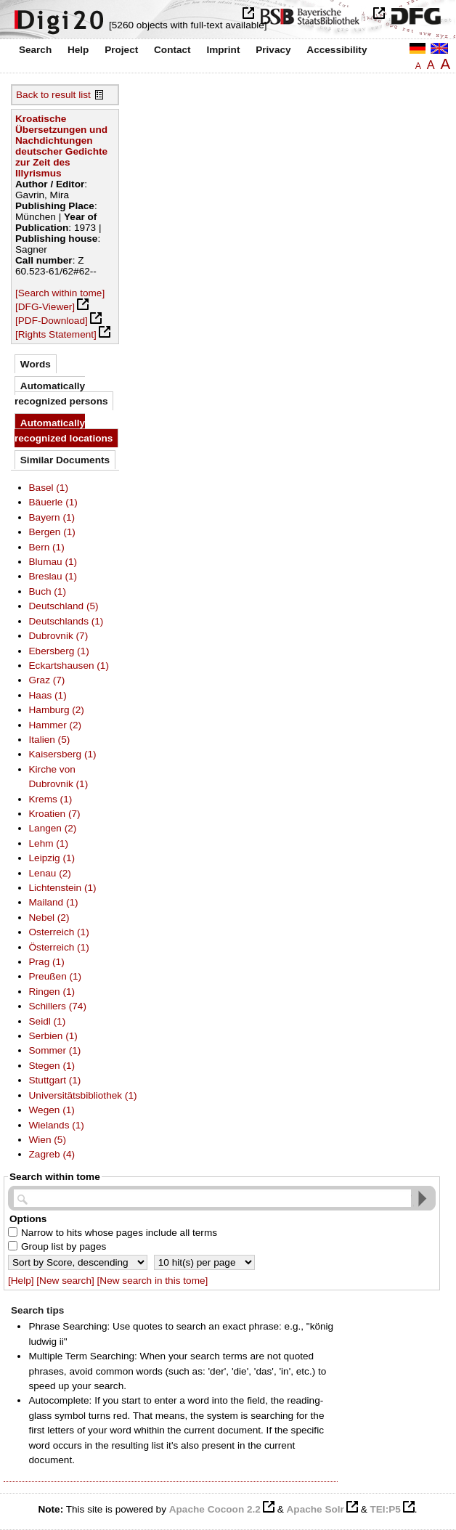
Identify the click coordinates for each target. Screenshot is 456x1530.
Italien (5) (49, 739)
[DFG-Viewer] (45, 306)
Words (35, 364)
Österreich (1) (59, 947)
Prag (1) (47, 961)
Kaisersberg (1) (63, 754)
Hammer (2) (55, 725)
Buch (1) (47, 591)
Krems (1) (51, 799)
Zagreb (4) (52, 1154)
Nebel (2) (49, 917)
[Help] (21, 1280)
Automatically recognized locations (64, 430)
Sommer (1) (55, 1050)
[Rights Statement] (56, 334)
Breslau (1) (53, 576)
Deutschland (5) (64, 606)
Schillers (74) (57, 1006)
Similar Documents (65, 460)
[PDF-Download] (51, 320)
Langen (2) (53, 828)
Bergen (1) (52, 531)
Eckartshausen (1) (69, 665)
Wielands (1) (56, 1125)
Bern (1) (47, 547)
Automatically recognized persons (61, 393)
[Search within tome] (60, 293)
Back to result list (53, 94)
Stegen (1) (52, 1065)
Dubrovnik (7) (59, 635)
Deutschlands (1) (66, 621)
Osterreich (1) (59, 932)
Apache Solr (315, 1509)
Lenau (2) (50, 873)
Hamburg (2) (56, 709)
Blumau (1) (53, 561)
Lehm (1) (48, 843)
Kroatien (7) (55, 813)
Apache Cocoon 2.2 (215, 1509)
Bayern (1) (52, 517)
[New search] (65, 1280)
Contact (172, 49)
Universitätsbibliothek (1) (83, 1095)
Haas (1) (48, 695)
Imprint (223, 49)
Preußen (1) (55, 976)
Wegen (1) (52, 1109)
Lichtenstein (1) (63, 887)
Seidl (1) (47, 1021)
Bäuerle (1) (53, 502)
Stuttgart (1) (55, 1080)
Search (35, 49)
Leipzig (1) (52, 858)
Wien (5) (47, 1139)
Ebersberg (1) (59, 651)
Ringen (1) (52, 991)
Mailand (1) (53, 902)
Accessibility (336, 49)
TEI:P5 (385, 1509)
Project (121, 49)
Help (78, 49)
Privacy (273, 49)
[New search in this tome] (152, 1280)
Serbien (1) (53, 1035)
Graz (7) (47, 680)
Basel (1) (48, 487)
